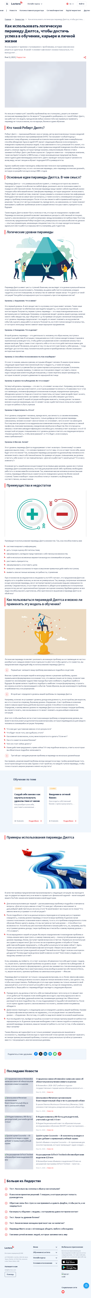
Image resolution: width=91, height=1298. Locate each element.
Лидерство (19, 19)
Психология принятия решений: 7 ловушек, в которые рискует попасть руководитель (43, 1196)
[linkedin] (45, 1054)
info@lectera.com (10, 1270)
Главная (8, 19)
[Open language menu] (70, 3)
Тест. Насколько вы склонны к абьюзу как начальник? (34, 1188)
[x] (41, 1054)
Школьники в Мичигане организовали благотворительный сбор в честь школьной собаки (60, 1099)
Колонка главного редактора (32, 10)
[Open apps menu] (7, 3)
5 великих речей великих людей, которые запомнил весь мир (38, 1234)
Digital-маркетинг (73, 10)
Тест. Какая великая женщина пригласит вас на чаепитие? (36, 1223)
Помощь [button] (10, 1274)
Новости (13, 10)
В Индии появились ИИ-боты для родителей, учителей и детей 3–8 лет (57, 1118)
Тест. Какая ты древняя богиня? (24, 1217)
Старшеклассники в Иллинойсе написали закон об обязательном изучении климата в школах (59, 1080)
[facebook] (36, 1054)
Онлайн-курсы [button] (35, 4)
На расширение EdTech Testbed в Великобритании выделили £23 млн (60, 1156)
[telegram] (50, 1054)
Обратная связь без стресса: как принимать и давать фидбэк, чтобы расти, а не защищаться (47, 1204)
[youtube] (63, 1291)
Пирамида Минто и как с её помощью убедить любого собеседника (41, 1228)
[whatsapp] (55, 1054)
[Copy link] (59, 1054)
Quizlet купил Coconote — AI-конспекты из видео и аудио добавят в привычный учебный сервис (60, 1137)
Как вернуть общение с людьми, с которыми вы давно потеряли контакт (43, 1211)
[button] (84, 57)
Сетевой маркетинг (55, 10)
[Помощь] (86, 1285)
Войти (81, 4)
